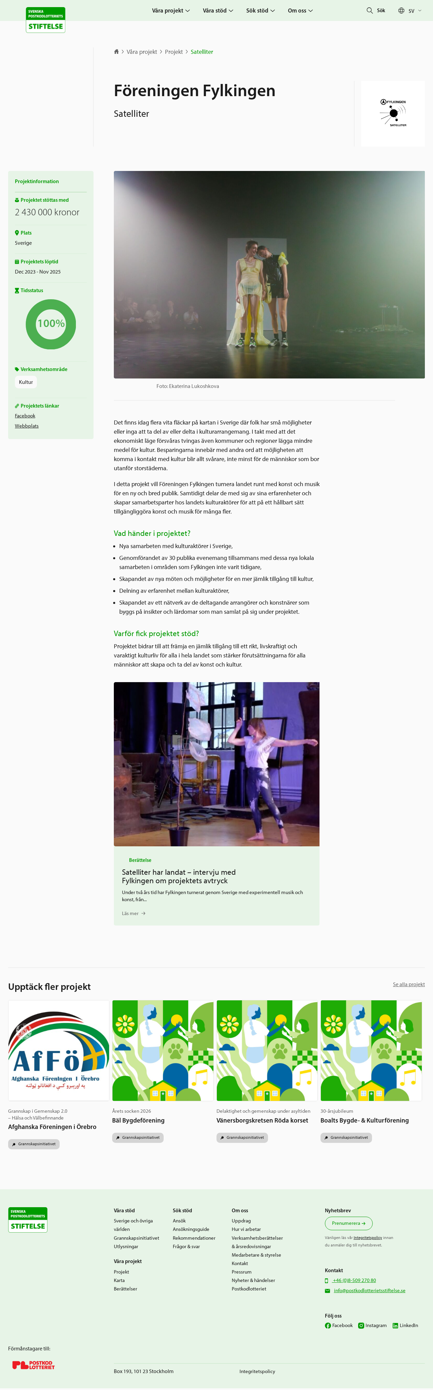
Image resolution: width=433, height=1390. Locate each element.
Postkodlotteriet (249, 1290)
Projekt (174, 52)
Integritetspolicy (368, 1239)
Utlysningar (126, 1248)
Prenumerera (346, 1225)
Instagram (376, 1327)
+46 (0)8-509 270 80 (354, 1282)
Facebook (25, 416)
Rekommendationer (194, 1239)
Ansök (179, 1222)
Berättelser (125, 1290)
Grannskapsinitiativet (36, 1145)
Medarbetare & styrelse (256, 1256)
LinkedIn (409, 1327)
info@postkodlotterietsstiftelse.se (370, 1292)
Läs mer (130, 913)
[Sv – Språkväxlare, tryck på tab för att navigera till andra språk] (417, 11)
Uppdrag (241, 1222)
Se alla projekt (409, 984)
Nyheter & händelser (253, 1282)
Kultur (26, 382)
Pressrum (242, 1273)
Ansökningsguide (191, 1231)
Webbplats (27, 426)
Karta (119, 1282)
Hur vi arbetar (246, 1231)
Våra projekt (142, 52)
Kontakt (240, 1265)
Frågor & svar (186, 1248)
